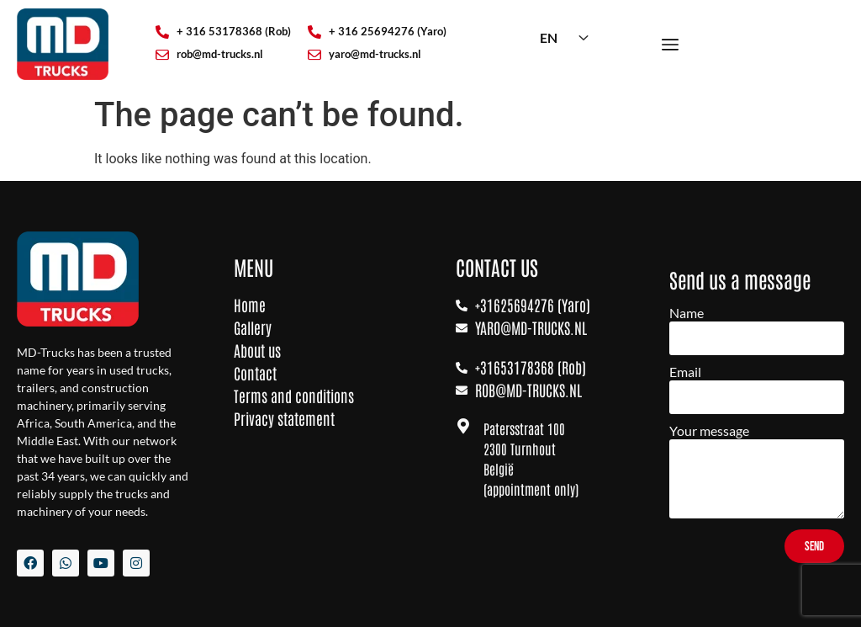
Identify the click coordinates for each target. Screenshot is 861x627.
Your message (709, 431)
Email (685, 372)
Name (686, 313)
